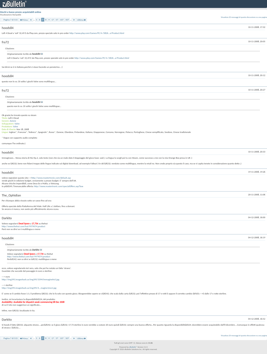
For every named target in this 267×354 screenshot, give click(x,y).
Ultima (81, 20)
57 (57, 19)
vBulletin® (133, 347)
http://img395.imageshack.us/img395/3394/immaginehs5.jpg (30, 279)
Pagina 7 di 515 (11, 19)
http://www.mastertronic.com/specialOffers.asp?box (58, 186)
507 (67, 19)
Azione (13, 120)
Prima (24, 20)
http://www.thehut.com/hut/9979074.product (23, 226)
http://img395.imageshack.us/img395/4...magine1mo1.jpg (29, 288)
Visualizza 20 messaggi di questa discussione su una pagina (244, 17)
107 (62, 19)
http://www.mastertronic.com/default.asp (51, 177)
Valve (17, 123)
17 (52, 19)
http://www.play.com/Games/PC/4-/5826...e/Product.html (96, 33)
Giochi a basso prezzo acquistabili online (20, 12)
